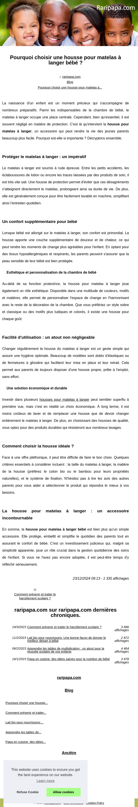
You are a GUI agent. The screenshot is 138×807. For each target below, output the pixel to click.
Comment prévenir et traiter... (25, 712)
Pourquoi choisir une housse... (26, 703)
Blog (70, 82)
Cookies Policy (95, 803)
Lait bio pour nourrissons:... (24, 722)
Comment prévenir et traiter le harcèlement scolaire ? (35, 596)
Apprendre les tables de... (23, 732)
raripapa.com (71, 76)
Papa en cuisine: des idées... (25, 742)
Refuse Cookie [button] (28, 792)
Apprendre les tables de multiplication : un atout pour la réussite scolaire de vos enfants (65, 650)
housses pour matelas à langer (64, 399)
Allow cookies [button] (63, 792)
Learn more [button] (46, 781)
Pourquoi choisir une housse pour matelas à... (70, 87)
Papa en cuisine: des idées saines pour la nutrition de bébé (68, 659)
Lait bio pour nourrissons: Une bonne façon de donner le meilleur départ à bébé (66, 639)
